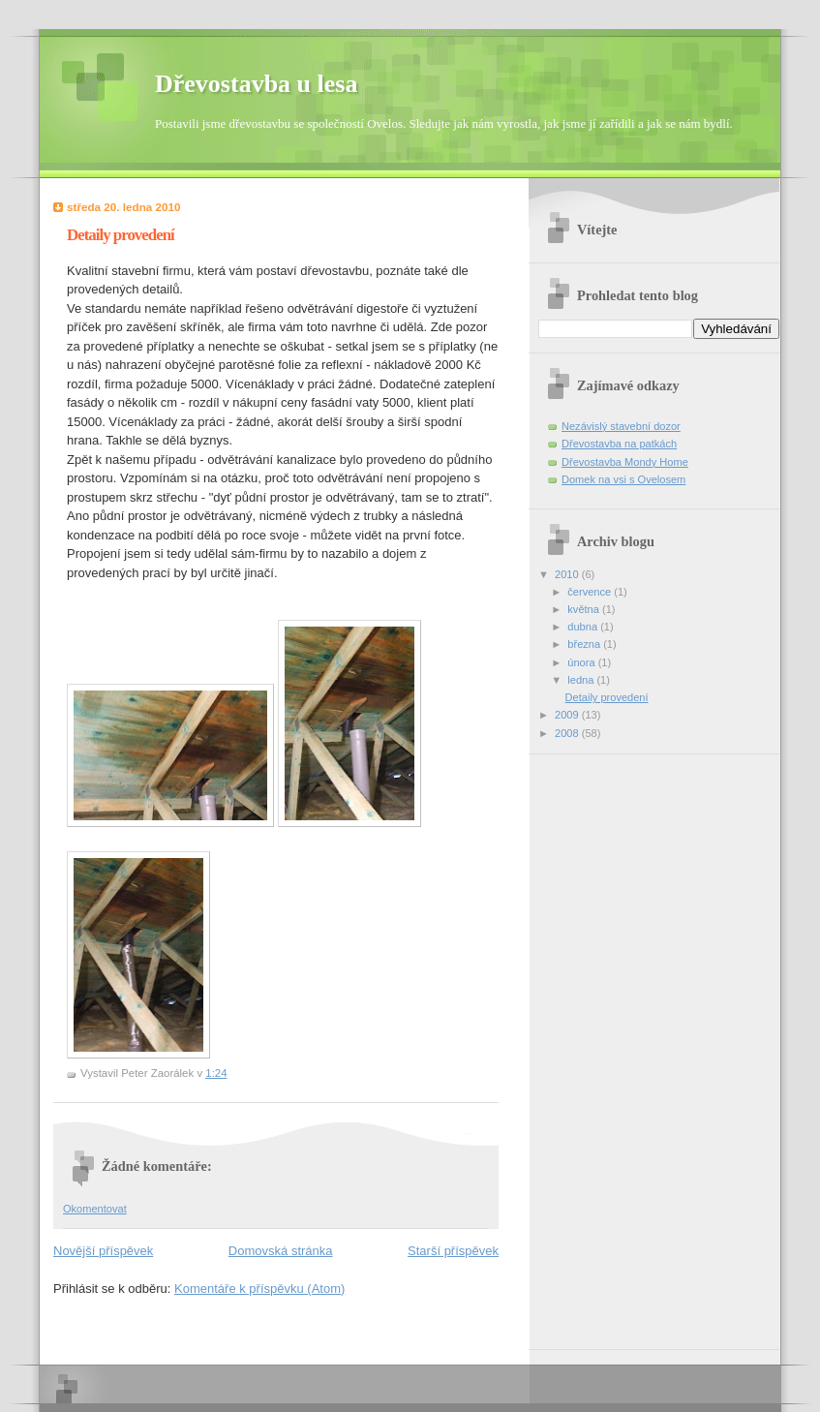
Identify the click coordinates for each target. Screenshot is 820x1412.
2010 (568, 574)
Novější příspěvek (103, 1250)
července (590, 592)
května (584, 609)
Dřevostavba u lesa (256, 84)
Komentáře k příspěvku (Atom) (259, 1288)
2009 (568, 715)
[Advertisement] (615, 1044)
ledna (581, 680)
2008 (568, 733)
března (585, 644)
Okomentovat (95, 1208)
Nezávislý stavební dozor (621, 426)
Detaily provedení (607, 697)
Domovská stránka (280, 1250)
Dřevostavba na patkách (619, 443)
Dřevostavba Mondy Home (625, 462)
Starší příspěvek (453, 1250)
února (582, 662)
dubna (583, 626)
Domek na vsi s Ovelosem (623, 479)
